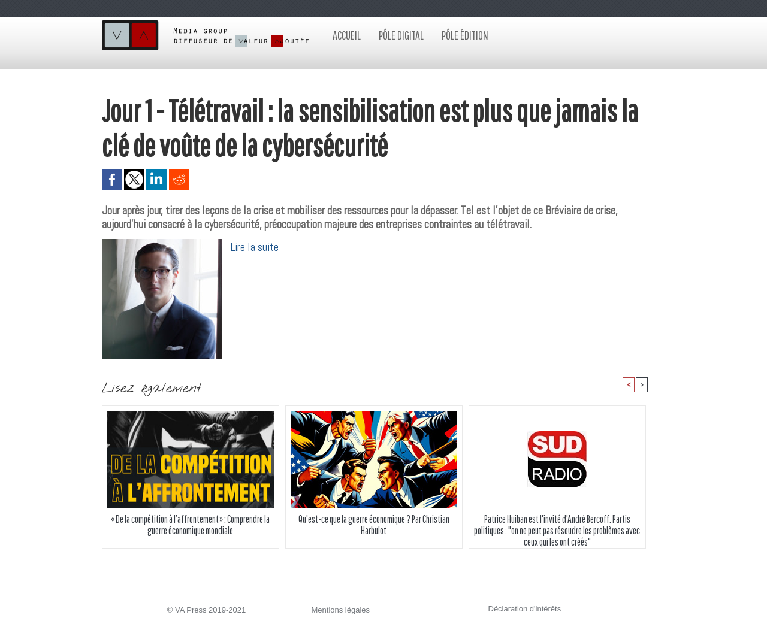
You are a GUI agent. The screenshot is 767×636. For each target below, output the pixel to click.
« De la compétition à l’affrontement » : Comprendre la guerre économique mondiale (190, 524)
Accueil (347, 35)
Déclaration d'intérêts (524, 608)
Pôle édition (465, 35)
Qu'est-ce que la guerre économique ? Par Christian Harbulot (373, 524)
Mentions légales (341, 609)
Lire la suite (255, 247)
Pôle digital (401, 35)
